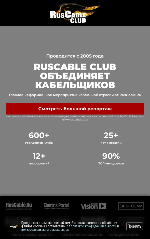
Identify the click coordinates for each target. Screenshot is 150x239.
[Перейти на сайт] (14, 226)
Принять (134, 226)
